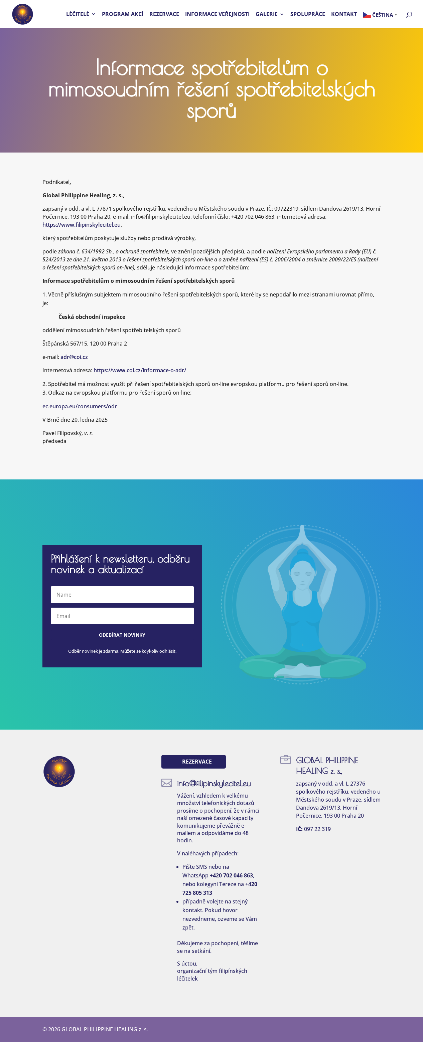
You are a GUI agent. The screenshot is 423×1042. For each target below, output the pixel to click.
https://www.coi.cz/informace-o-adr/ (140, 370)
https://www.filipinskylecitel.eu (81, 224)
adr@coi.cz (74, 357)
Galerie (267, 15)
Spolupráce (307, 15)
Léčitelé (77, 15)
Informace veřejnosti (217, 15)
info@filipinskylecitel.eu (214, 783)
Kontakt (344, 15)
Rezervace (164, 15)
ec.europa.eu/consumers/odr (79, 406)
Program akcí (122, 15)
